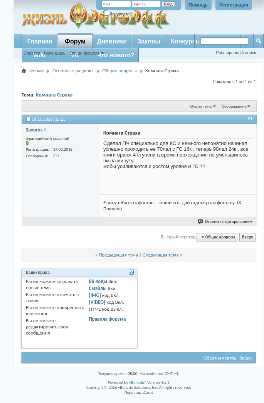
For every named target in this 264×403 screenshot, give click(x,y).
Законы (148, 41)
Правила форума (107, 319)
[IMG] (95, 295)
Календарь (55, 53)
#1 (250, 118)
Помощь (198, 5)
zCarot (147, 392)
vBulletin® (137, 382)
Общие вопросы (120, 70)
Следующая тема (161, 255)
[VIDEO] (97, 302)
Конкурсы (186, 41)
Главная (39, 41)
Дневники (112, 41)
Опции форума (84, 53)
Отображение (234, 106)
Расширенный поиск (236, 52)
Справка (32, 53)
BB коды (98, 281)
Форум (75, 41)
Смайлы (98, 288)
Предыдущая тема (118, 255)
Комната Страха (54, 95)
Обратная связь (219, 358)
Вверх (247, 237)
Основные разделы (72, 70)
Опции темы (201, 106)
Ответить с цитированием (225, 221)
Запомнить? (118, 14)
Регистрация (233, 5)
